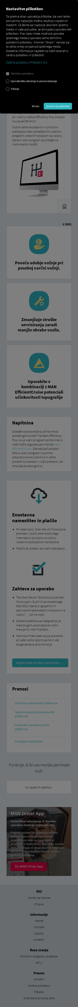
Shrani (35, 106)
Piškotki (36, 62)
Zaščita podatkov (17, 62)
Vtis (45, 62)
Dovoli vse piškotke (57, 106)
